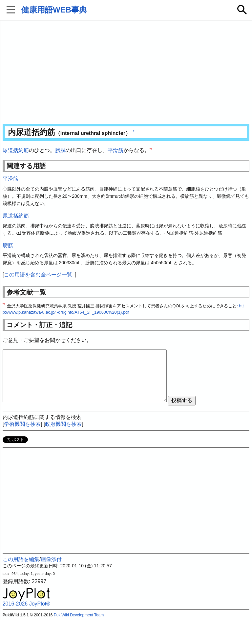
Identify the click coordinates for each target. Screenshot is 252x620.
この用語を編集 (21, 559)
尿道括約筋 (16, 150)
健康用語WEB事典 (54, 9)
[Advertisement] (126, 72)
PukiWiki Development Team (79, 615)
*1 (151, 149)
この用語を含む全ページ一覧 (38, 274)
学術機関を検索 (22, 424)
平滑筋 (115, 150)
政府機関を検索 (63, 424)
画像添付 (51, 559)
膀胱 (60, 150)
